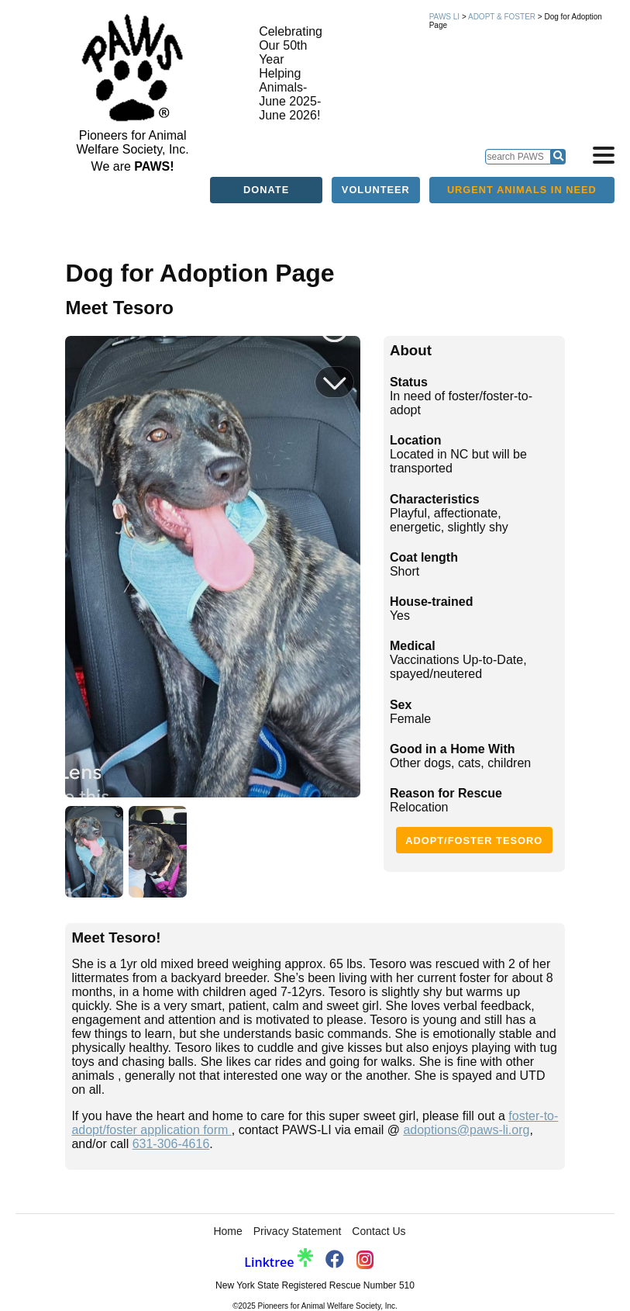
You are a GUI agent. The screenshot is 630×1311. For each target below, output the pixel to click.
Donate (266, 189)
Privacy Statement (297, 1231)
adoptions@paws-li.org (466, 1129)
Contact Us (378, 1231)
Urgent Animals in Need (522, 189)
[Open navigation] (604, 155)
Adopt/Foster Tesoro (473, 840)
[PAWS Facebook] (334, 1261)
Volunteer (376, 189)
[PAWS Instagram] (365, 1261)
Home (227, 1231)
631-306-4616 (171, 1143)
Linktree (278, 1262)
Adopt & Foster (501, 16)
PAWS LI (444, 16)
